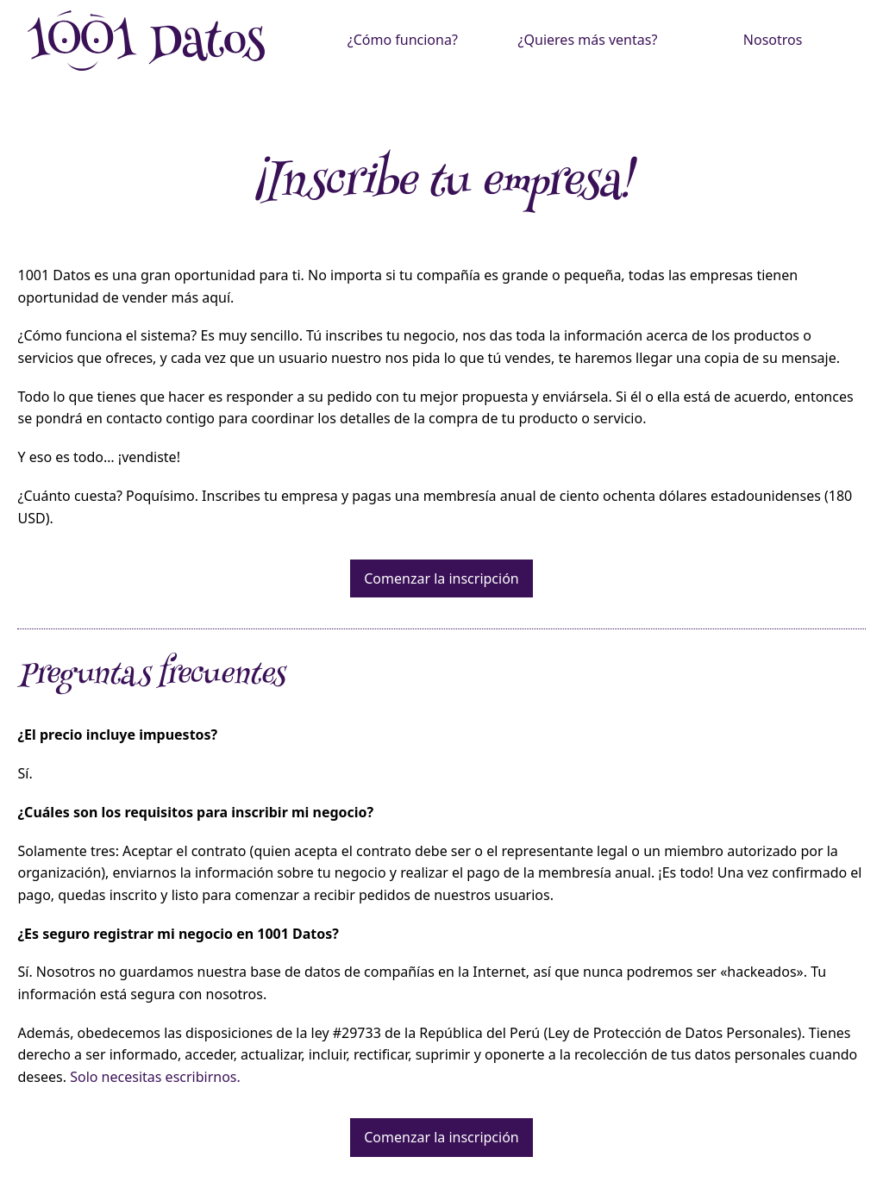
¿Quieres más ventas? (588, 39)
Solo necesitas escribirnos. (155, 1076)
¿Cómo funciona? (403, 39)
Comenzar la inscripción (441, 578)
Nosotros (773, 39)
